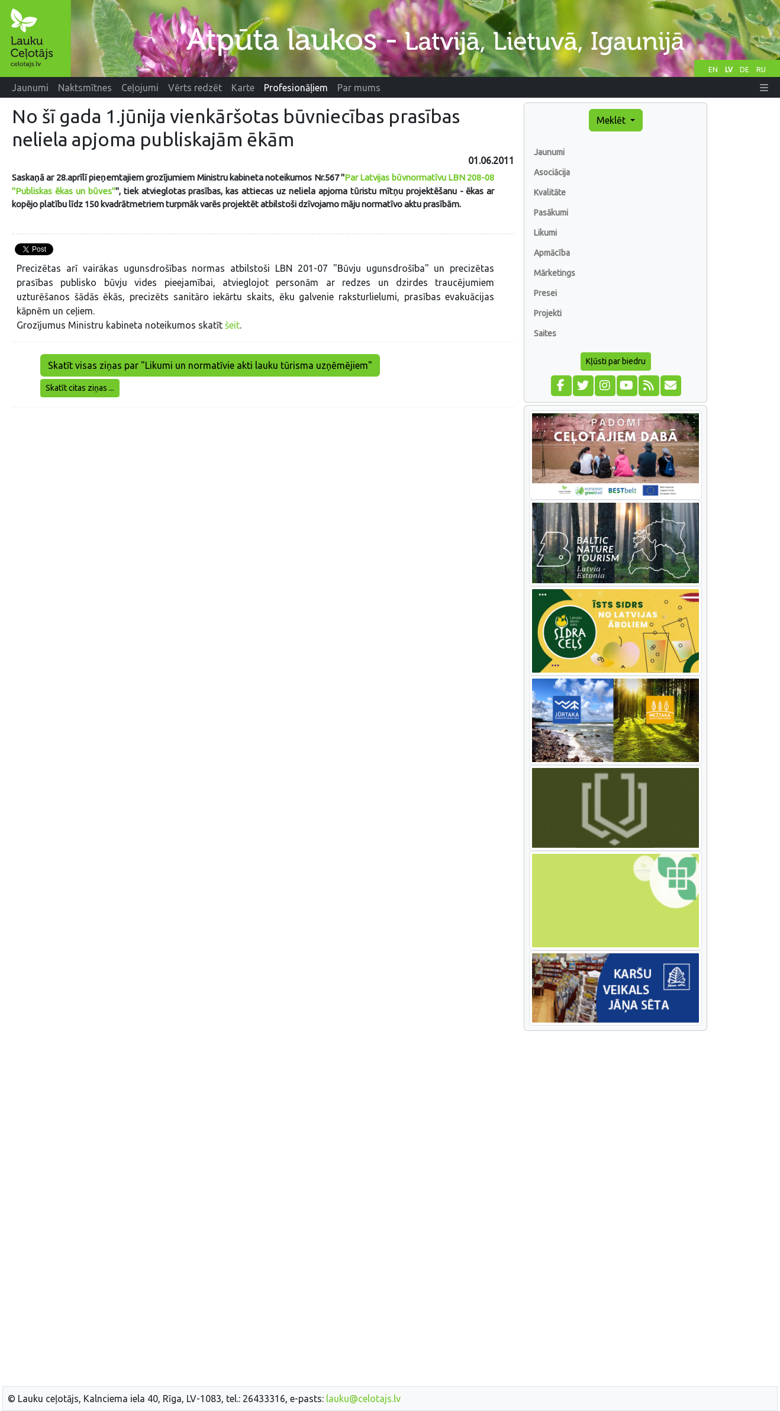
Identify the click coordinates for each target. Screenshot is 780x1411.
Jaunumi (549, 152)
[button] (764, 88)
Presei (545, 293)
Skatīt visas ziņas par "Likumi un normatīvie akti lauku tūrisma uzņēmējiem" (210, 365)
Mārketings (554, 273)
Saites (545, 333)
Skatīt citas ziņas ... (80, 388)
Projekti (548, 313)
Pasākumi (551, 212)
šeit (232, 325)
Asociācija (552, 172)
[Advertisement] (263, 500)
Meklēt (612, 120)
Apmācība (552, 253)
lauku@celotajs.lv (363, 1398)
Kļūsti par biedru (616, 361)
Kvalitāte (550, 192)
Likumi (545, 232)
